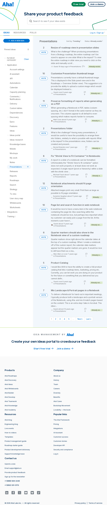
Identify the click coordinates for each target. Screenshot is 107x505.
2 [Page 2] (55, 319)
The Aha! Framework (62, 420)
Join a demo (65, 348)
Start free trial (44, 348)
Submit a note (10, 464)
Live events (9, 428)
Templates (9, 437)
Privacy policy (80, 503)
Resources (20, 32)
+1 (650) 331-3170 (12, 485)
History (56, 380)
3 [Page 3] (60, 319)
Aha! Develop (10, 397)
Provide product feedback (15, 472)
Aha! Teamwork (11, 401)
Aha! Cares (58, 401)
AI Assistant (58, 433)
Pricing (56, 424)
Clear (26, 59)
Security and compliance (63, 450)
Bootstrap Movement (62, 406)
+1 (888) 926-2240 (12, 481)
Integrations (58, 428)
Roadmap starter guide (14, 445)
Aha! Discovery (10, 380)
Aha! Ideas (9, 384)
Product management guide (15, 441)
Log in (56, 454)
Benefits (57, 397)
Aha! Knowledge (11, 406)
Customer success (61, 437)
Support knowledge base (15, 454)
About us (57, 376)
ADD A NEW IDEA (16, 41)
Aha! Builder (9, 393)
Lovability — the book (62, 410)
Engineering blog (11, 424)
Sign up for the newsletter (15, 477)
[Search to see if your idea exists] (55, 21)
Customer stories (60, 441)
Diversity (57, 393)
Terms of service (95, 503)
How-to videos (10, 433)
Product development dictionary (17, 450)
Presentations (75, 67)
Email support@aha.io (13, 468)
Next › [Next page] (80, 319)
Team (56, 384)
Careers (57, 389)
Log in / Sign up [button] (97, 33)
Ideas (6, 32)
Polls (33, 32)
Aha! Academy (10, 410)
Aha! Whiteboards (11, 389)
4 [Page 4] (64, 319)
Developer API (59, 445)
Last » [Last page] (88, 319)
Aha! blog (8, 420)
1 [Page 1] (51, 319)
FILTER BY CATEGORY (10, 59)
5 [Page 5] (68, 319)
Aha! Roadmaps (11, 376)
